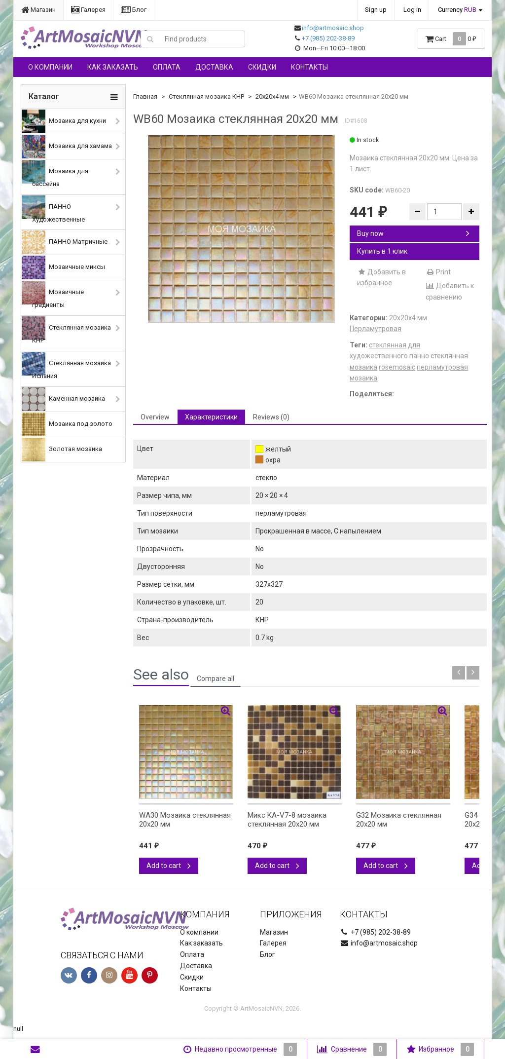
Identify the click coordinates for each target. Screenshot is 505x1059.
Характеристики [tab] (211, 417)
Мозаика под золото (67, 424)
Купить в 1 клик (382, 251)
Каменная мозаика (63, 399)
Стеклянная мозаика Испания (66, 365)
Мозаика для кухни (64, 121)
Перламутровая (375, 329)
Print (438, 272)
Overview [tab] (155, 417)
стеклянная (387, 345)
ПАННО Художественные (53, 209)
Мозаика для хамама (67, 146)
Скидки (262, 67)
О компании (50, 67)
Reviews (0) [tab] (271, 417)
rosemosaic (397, 367)
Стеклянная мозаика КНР (66, 330)
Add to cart (168, 866)
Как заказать (112, 67)
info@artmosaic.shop (333, 28)
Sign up (376, 9)
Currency (457, 9)
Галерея (88, 9)
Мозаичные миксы (63, 267)
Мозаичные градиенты (53, 294)
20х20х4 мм (272, 96)
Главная (145, 96)
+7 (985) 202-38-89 (328, 38)
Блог (133, 9)
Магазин (38, 9)
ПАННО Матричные (65, 242)
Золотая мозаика (62, 449)
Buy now (413, 233)
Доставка (214, 67)
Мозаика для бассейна (55, 174)
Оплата (166, 67)
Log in (412, 9)
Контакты (309, 67)
